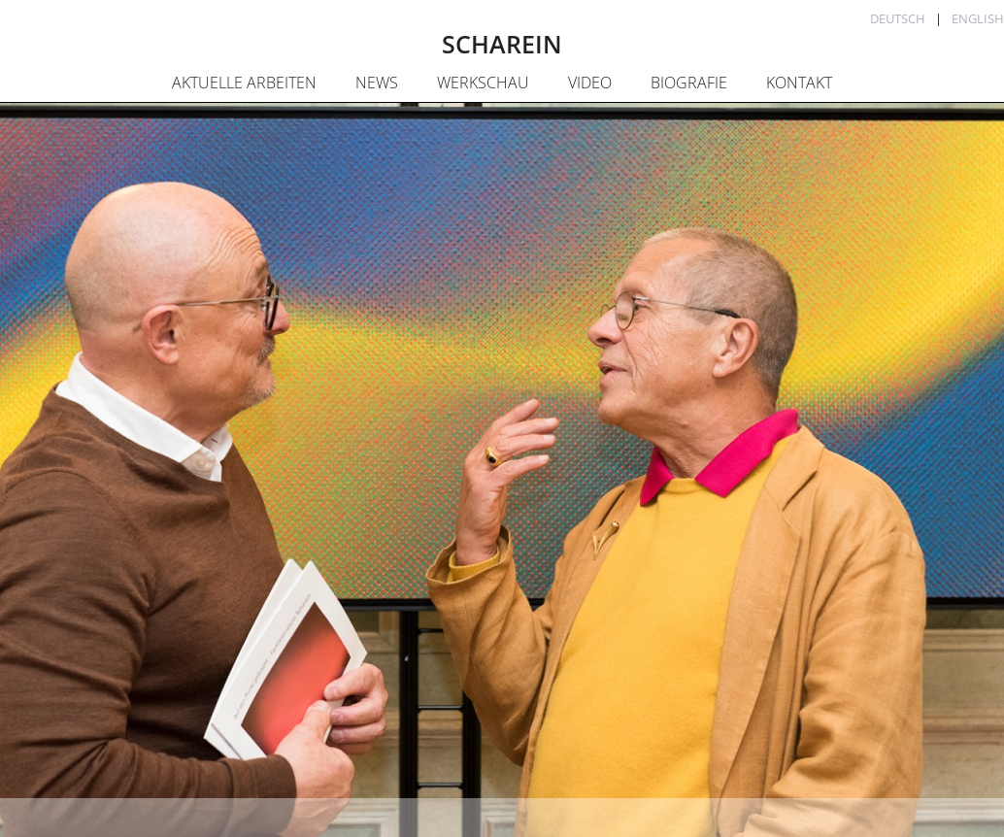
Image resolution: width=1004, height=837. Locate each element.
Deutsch (897, 18)
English (978, 18)
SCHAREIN (502, 43)
